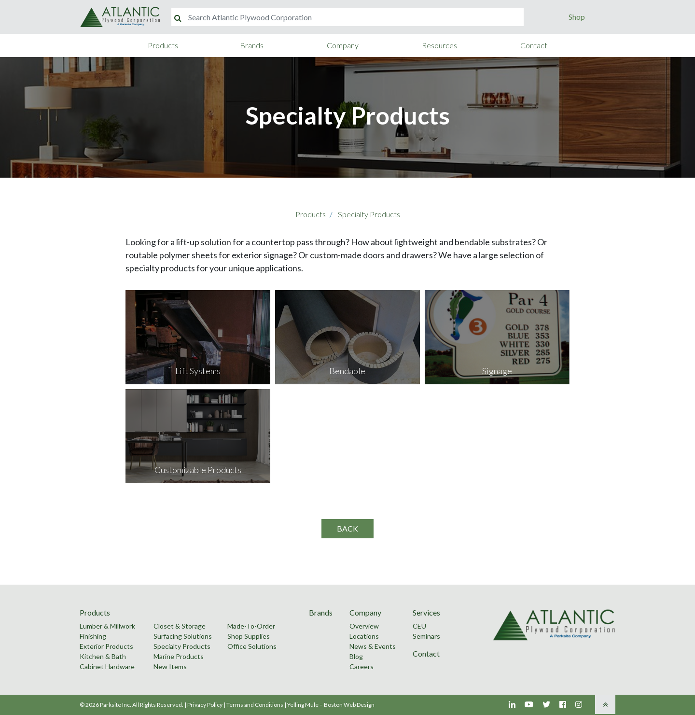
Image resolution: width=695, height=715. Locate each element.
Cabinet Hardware (107, 666)
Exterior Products (106, 646)
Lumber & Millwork (107, 626)
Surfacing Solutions (182, 636)
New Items (170, 666)
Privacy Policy (204, 704)
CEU (419, 626)
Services (426, 612)
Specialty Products (369, 214)
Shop (577, 16)
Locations (364, 636)
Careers (361, 666)
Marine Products (178, 656)
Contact (533, 45)
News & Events (372, 646)
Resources (439, 45)
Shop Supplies (248, 636)
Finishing (93, 636)
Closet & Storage (179, 626)
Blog (356, 656)
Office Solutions (252, 646)
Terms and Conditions (254, 704)
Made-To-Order (251, 626)
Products (163, 45)
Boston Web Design (349, 704)
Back (347, 528)
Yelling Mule (303, 704)
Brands (252, 45)
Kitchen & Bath (103, 656)
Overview (364, 626)
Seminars (426, 636)
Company (343, 45)
